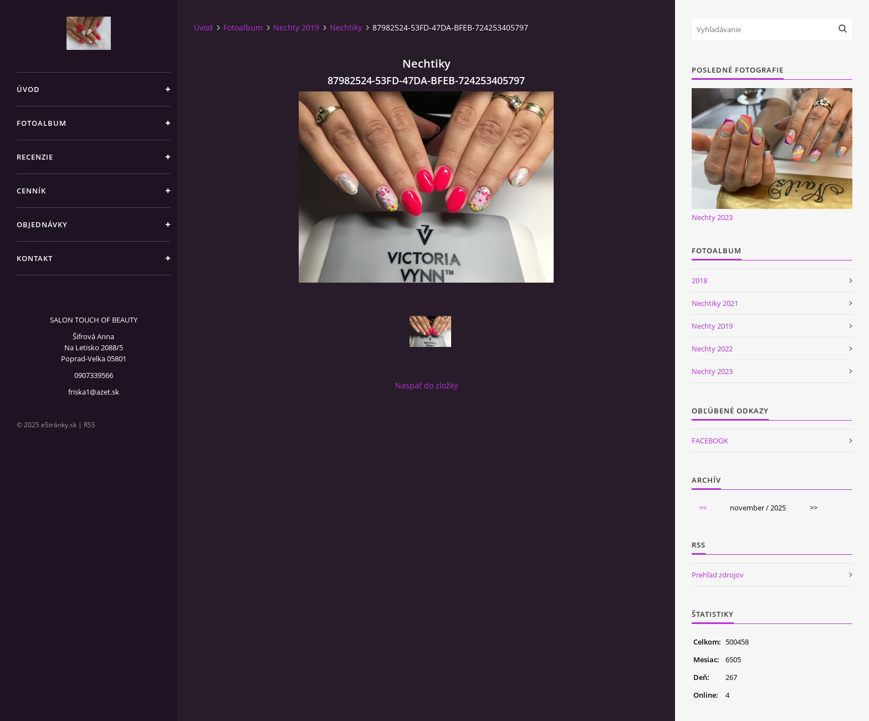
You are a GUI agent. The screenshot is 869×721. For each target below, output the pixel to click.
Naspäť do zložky (426, 385)
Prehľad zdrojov (718, 575)
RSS (89, 424)
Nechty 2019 (296, 27)
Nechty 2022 (712, 349)
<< (703, 508)
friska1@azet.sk (93, 392)
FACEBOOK (710, 441)
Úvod (28, 89)
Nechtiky (346, 27)
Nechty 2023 (712, 217)
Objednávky (42, 224)
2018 (699, 280)
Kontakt (35, 258)
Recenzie (35, 157)
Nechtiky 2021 (715, 303)
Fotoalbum (42, 123)
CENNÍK (31, 191)
